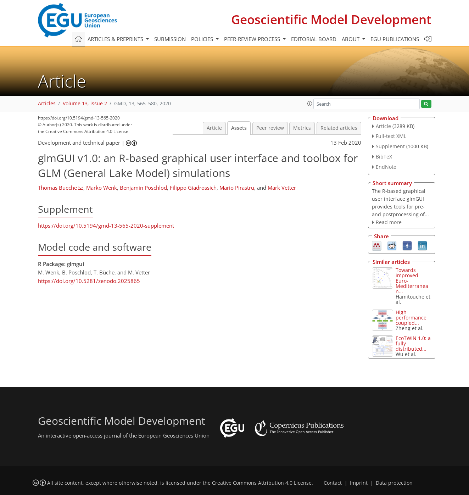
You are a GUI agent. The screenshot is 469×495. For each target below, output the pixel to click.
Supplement (390, 146)
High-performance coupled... (411, 317)
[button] (309, 103)
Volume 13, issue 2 (85, 103)
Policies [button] (202, 39)
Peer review (270, 128)
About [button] (351, 39)
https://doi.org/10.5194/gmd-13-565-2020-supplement (106, 225)
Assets (239, 128)
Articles (47, 103)
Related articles (338, 128)
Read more (389, 222)
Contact (333, 483)
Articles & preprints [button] (116, 39)
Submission (170, 39)
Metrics (302, 128)
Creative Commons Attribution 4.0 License (262, 483)
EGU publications (394, 39)
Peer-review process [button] (252, 39)
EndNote (386, 166)
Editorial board (313, 39)
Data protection (394, 483)
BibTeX (384, 156)
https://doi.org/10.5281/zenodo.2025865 (89, 280)
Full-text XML (391, 136)
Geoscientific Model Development (331, 19)
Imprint (359, 483)
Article (214, 128)
